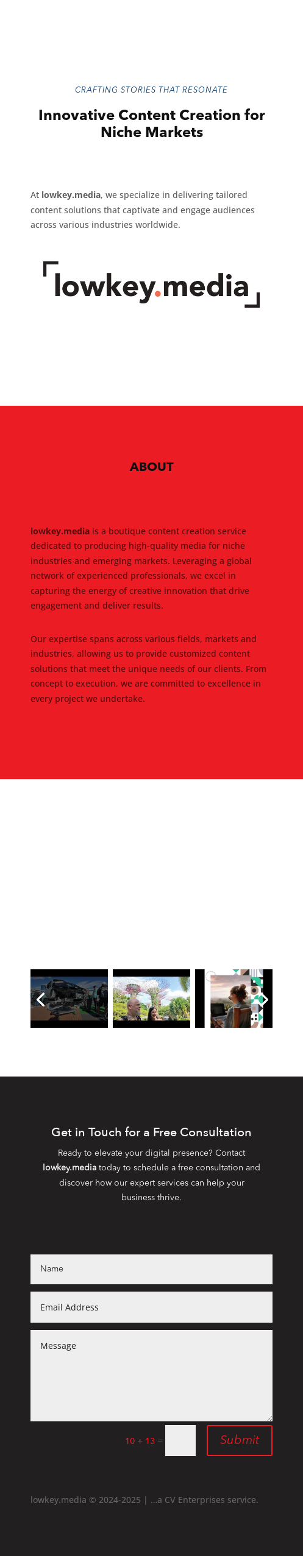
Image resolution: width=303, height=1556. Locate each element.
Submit (239, 1441)
